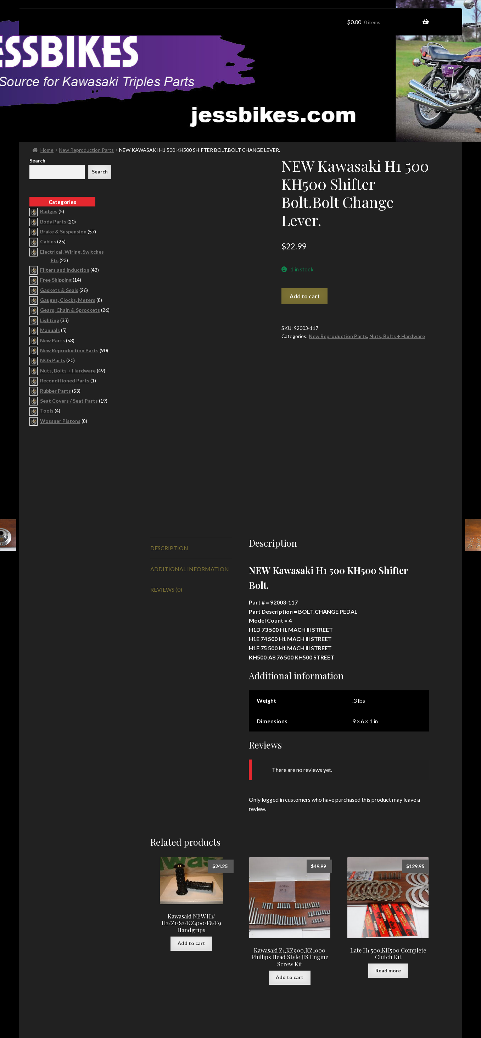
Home (47, 150)
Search (37, 161)
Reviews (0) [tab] (166, 504)
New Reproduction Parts (86, 150)
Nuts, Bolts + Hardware (397, 336)
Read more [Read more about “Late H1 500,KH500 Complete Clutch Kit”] (388, 885)
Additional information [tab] (189, 483)
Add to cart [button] (191, 858)
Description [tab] (169, 462)
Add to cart (305, 296)
